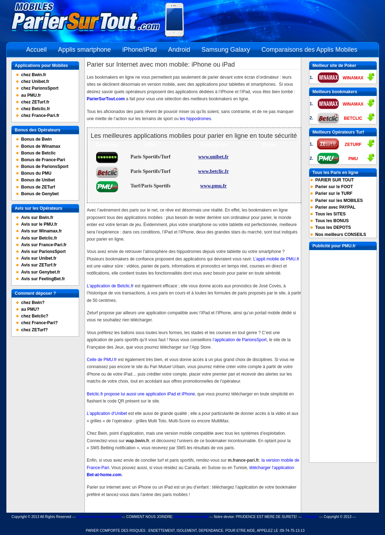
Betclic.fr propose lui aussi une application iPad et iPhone (141, 394)
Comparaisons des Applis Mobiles (309, 49)
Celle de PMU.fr (102, 359)
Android (179, 49)
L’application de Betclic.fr (110, 285)
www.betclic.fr (213, 171)
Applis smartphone (84, 49)
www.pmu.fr (213, 185)
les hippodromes (195, 118)
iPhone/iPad (139, 49)
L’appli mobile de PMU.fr (276, 259)
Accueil (36, 49)
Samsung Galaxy (226, 49)
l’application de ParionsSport (238, 339)
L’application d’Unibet (107, 413)
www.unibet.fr (213, 156)
